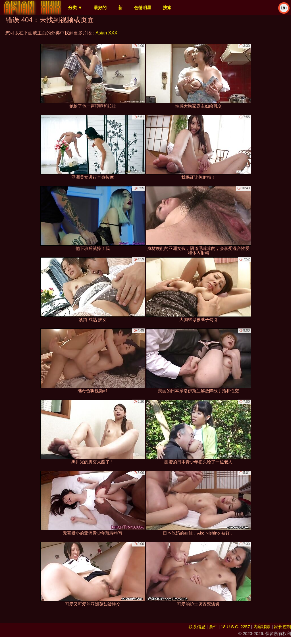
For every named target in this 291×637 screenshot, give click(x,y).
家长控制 (282, 626)
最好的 (100, 7)
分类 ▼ (75, 7)
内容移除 (262, 626)
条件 (213, 626)
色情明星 (142, 7)
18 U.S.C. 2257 (235, 626)
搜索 (167, 7)
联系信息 (196, 626)
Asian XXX (106, 32)
